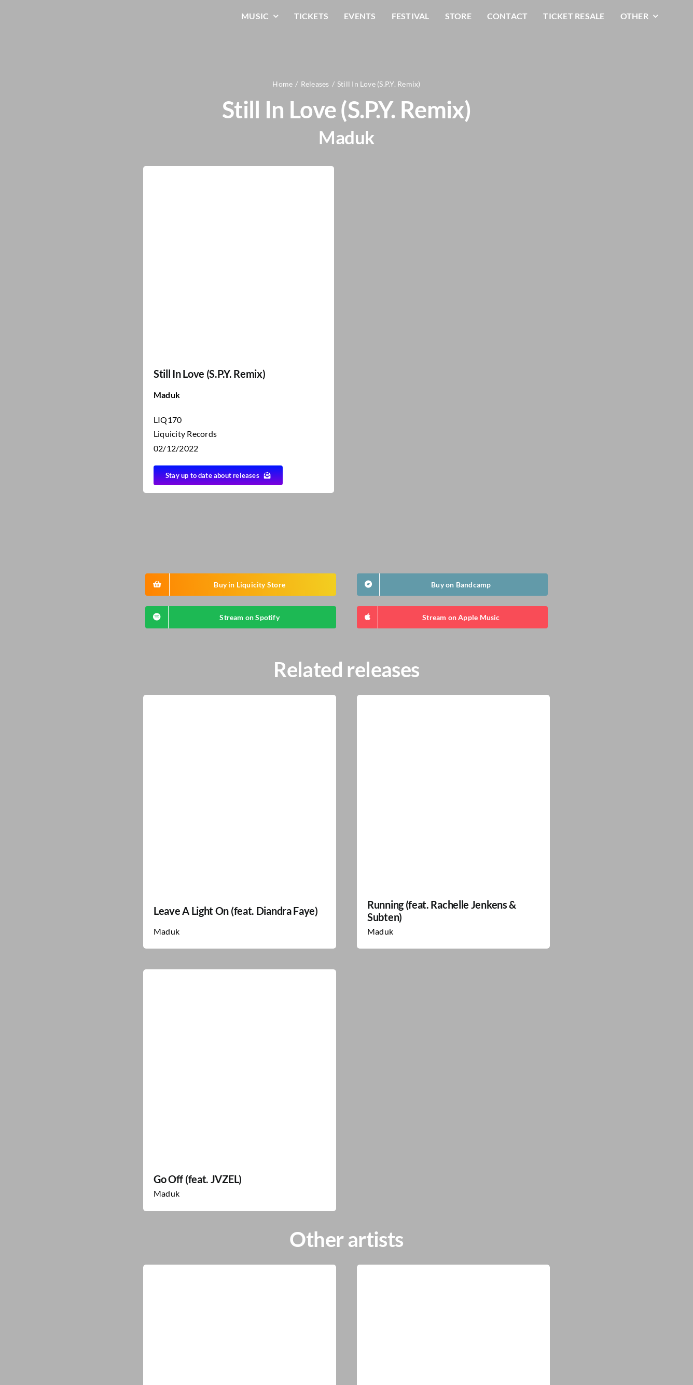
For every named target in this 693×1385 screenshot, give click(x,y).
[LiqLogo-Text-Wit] (74, 15)
